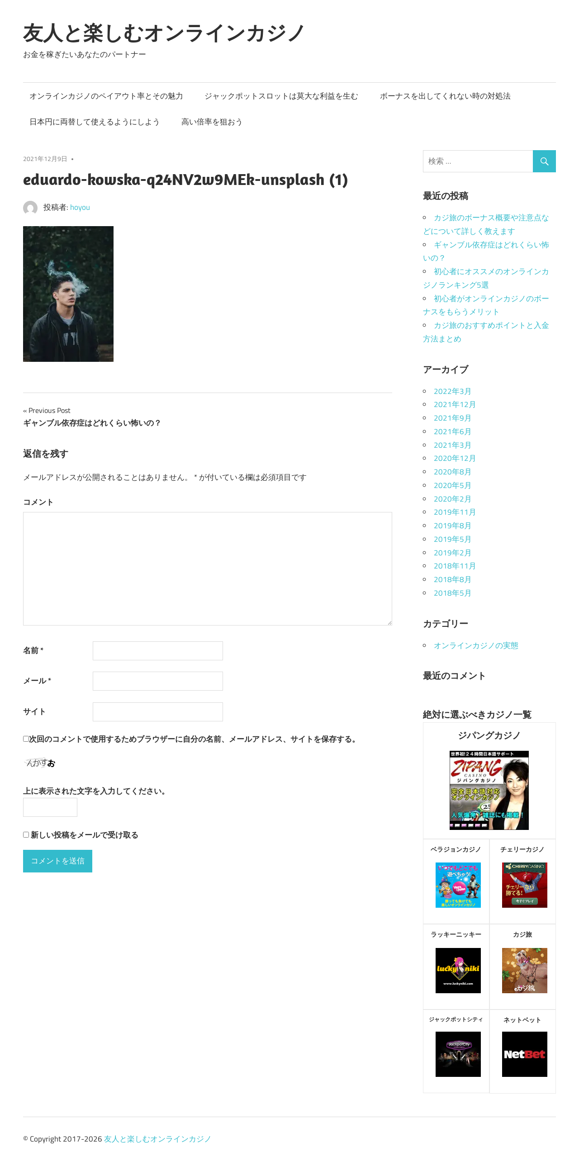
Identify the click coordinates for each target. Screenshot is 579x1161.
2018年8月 (453, 579)
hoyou (80, 207)
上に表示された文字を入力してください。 (96, 791)
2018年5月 (453, 593)
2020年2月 (453, 499)
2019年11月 (455, 512)
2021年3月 (453, 445)
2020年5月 (453, 485)
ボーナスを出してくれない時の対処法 (445, 96)
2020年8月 (453, 472)
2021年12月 (455, 404)
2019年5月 (453, 539)
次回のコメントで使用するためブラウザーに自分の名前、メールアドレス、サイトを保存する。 (194, 739)
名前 (33, 650)
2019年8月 (453, 525)
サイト (34, 711)
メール (37, 681)
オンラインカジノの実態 (476, 645)
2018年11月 (455, 566)
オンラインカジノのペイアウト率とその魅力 (106, 96)
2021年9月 (453, 418)
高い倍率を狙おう (212, 122)
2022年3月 (453, 391)
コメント (38, 502)
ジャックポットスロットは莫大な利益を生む (281, 96)
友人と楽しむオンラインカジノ (165, 32)
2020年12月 (455, 458)
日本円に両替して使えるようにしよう (94, 122)
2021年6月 (453, 431)
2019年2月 (453, 553)
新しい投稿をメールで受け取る (84, 835)
